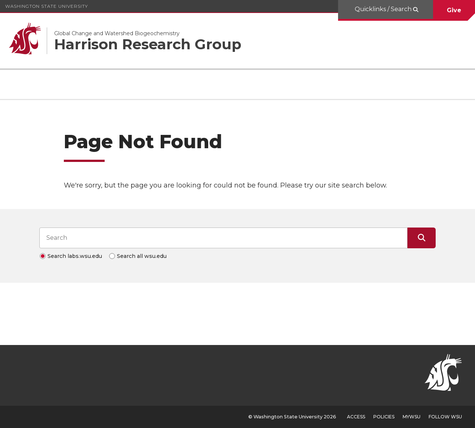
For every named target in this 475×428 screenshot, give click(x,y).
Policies (383, 416)
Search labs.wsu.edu (75, 256)
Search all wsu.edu (142, 256)
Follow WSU (445, 416)
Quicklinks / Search (384, 9)
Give (454, 10)
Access (356, 416)
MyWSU (411, 416)
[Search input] (223, 238)
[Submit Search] (421, 238)
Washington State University (46, 6)
